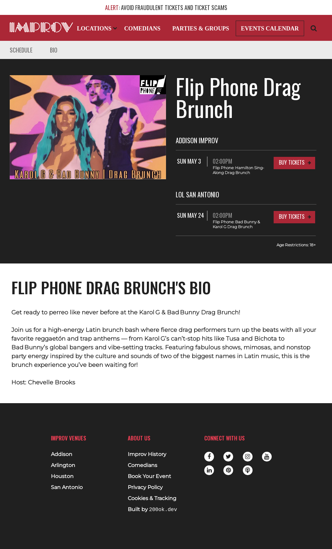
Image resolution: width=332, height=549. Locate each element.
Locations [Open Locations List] (97, 28)
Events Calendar (270, 28)
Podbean (248, 470)
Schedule (21, 50)
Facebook (209, 456)
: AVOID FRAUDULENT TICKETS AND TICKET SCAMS (166, 7)
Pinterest (228, 470)
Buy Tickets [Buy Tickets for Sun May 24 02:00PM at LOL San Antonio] (291, 216)
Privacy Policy (145, 487)
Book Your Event (149, 476)
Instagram (248, 456)
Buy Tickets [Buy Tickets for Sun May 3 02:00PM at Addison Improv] (291, 162)
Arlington (63, 465)
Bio (53, 50)
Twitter (228, 456)
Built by (152, 509)
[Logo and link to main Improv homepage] (41, 27)
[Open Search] (313, 28)
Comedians (142, 28)
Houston (62, 476)
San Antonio (67, 487)
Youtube (267, 456)
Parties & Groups (200, 28)
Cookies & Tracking (152, 498)
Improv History (147, 454)
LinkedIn (209, 470)
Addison (61, 454)
